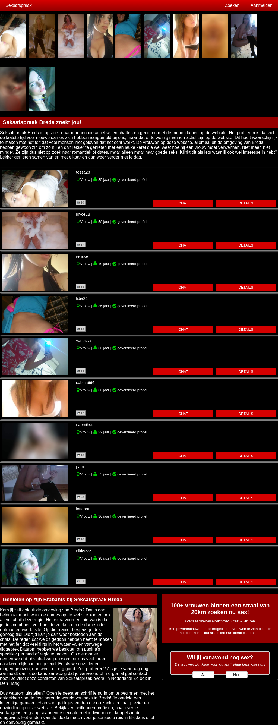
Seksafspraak (18, 5)
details (245, 203)
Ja (203, 675)
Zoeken (232, 5)
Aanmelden (262, 5)
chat (183, 203)
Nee (237, 675)
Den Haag (10, 683)
